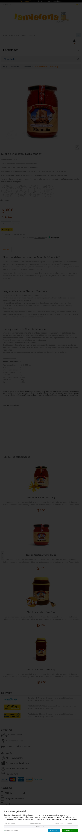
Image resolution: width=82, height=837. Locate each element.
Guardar (53, 831)
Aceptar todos (69, 831)
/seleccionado (11, 831)
